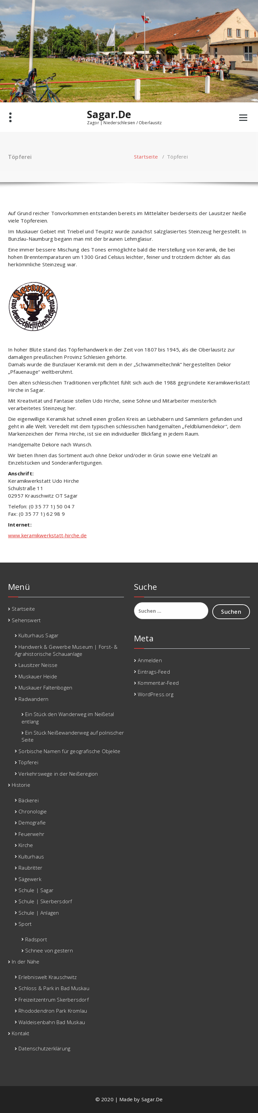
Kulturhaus (31, 856)
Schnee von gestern (49, 950)
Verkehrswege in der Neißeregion (58, 773)
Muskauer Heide (37, 676)
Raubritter (30, 867)
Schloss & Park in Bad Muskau (53, 988)
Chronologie (32, 811)
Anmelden (150, 660)
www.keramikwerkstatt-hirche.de (47, 535)
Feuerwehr (31, 834)
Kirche (25, 845)
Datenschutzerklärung (44, 1048)
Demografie (32, 822)
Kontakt (20, 1033)
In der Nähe (25, 961)
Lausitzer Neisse (37, 665)
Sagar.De (109, 114)
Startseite (146, 156)
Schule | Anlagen (38, 912)
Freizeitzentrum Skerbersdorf (53, 999)
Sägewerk (29, 879)
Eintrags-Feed (154, 671)
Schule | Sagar (35, 890)
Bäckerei (28, 800)
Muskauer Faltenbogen (45, 687)
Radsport (36, 939)
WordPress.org (155, 694)
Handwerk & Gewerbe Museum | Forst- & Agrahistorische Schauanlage (66, 650)
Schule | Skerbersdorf (45, 901)
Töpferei (28, 762)
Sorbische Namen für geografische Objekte (69, 751)
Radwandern (33, 699)
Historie (21, 784)
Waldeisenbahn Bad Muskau (51, 1022)
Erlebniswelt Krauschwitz (47, 977)
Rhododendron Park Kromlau (52, 1010)
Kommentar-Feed (158, 682)
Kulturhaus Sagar (38, 635)
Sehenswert (26, 620)
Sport (25, 923)
